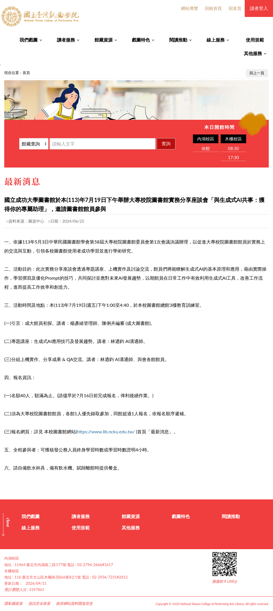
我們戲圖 (29, 39)
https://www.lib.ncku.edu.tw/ (106, 431)
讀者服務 (66, 39)
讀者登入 (259, 8)
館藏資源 (103, 39)
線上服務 (216, 39)
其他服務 (253, 53)
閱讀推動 (178, 39)
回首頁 (235, 8)
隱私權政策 (13, 603)
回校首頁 (213, 8)
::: (3, 71)
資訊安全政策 (39, 603)
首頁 (26, 72)
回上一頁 (257, 73)
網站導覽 (189, 8)
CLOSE (8, 522)
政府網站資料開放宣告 (74, 603)
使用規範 (255, 39)
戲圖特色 (141, 39)
